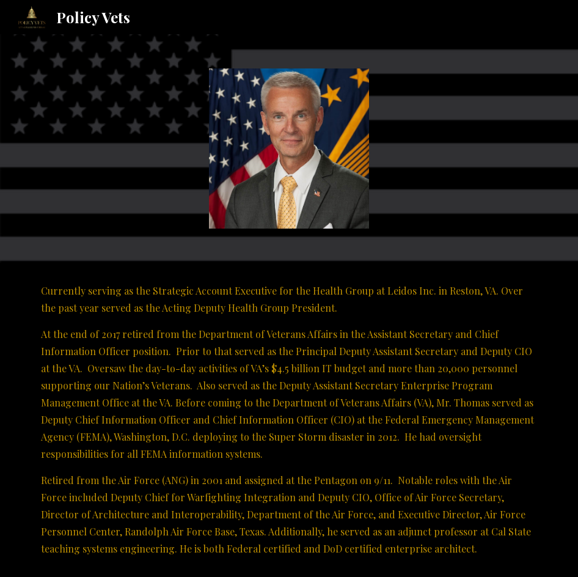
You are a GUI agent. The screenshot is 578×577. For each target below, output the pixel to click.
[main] (289, 419)
